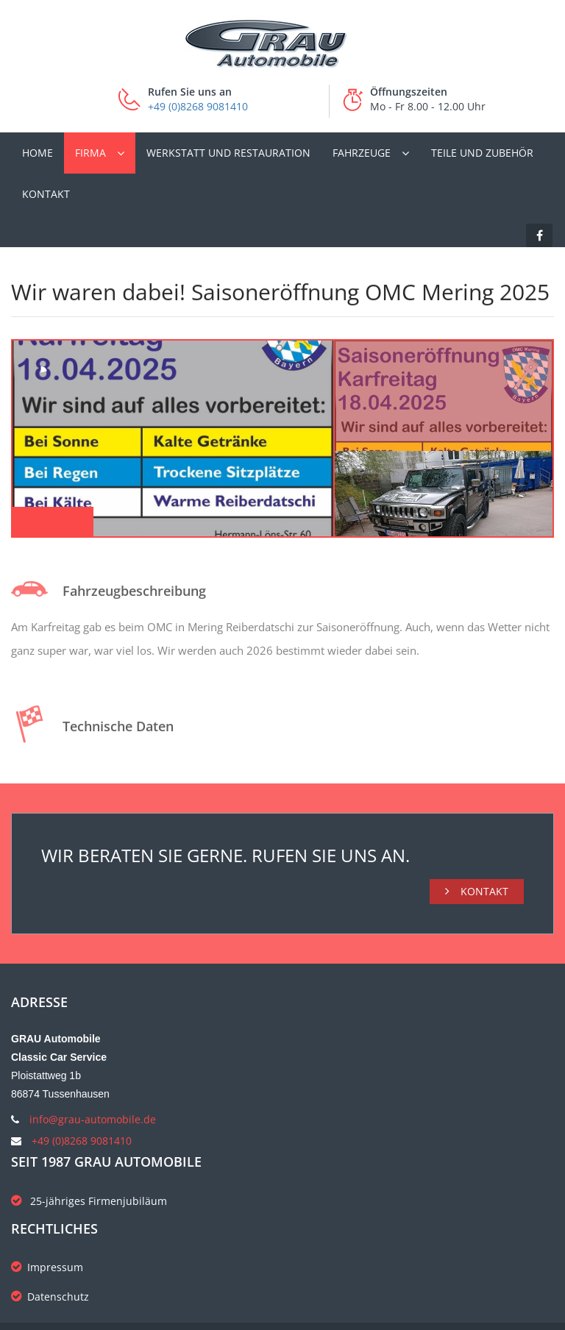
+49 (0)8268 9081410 (198, 106)
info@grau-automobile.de (92, 1119)
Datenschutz (50, 1297)
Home (37, 153)
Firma (90, 153)
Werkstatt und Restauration (228, 153)
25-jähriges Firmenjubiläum (89, 1201)
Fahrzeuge (362, 153)
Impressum (47, 1267)
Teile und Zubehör (482, 153)
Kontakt (46, 194)
